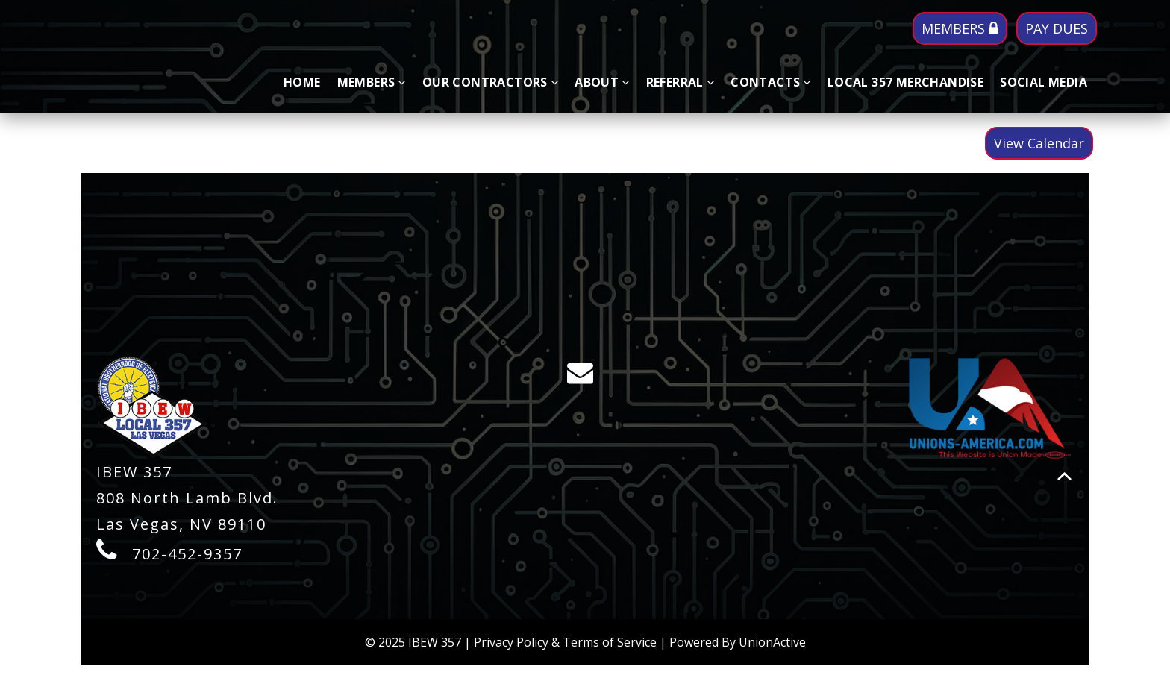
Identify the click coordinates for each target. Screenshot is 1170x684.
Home (302, 82)
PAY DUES (1056, 28)
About (602, 82)
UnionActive (772, 642)
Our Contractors (490, 82)
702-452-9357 (187, 554)
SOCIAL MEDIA (1043, 82)
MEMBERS (960, 28)
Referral (680, 82)
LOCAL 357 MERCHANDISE (905, 82)
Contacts (771, 82)
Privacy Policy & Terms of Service (565, 642)
